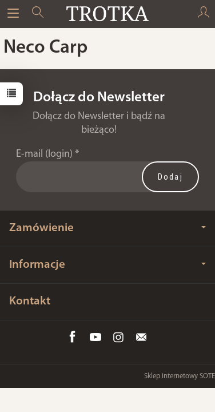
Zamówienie (107, 228)
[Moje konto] (203, 13)
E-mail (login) (44, 154)
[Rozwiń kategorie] (13, 13)
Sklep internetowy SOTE (179, 376)
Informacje (107, 265)
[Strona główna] (107, 13)
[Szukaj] (37, 13)
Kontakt (29, 301)
